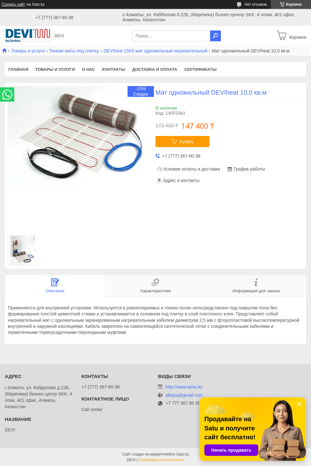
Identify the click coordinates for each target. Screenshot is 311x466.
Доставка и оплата (154, 69)
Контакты (113, 69)
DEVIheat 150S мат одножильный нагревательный (155, 50)
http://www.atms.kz (184, 386)
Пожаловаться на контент (161, 460)
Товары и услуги (28, 50)
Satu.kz (182, 454)
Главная (18, 69)
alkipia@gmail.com (184, 395)
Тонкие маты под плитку (74, 50)
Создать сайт (13, 4)
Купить (187, 141)
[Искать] (215, 35)
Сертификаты (200, 69)
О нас (88, 69)
